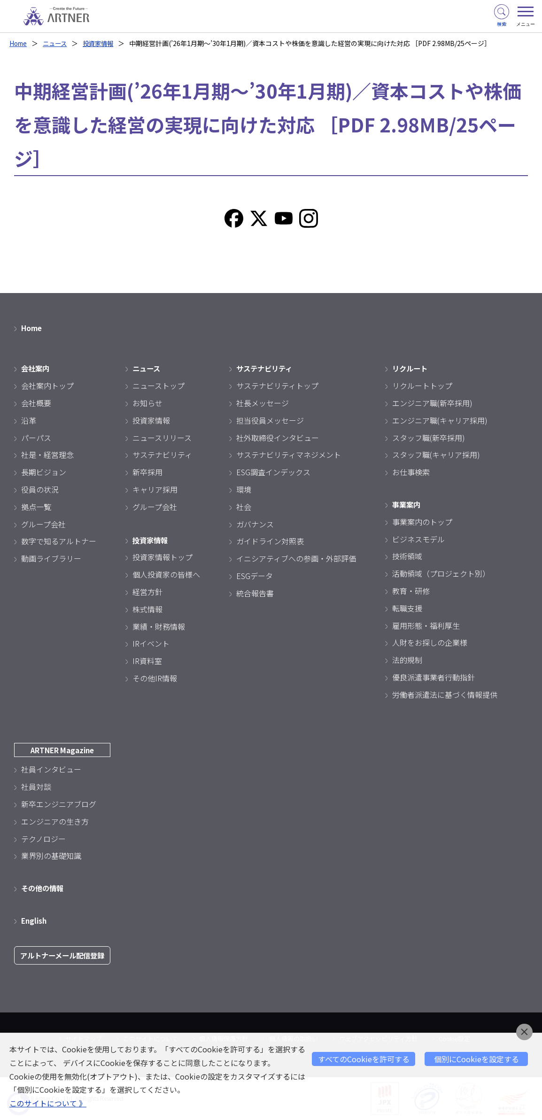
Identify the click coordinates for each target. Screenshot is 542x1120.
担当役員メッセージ (270, 420)
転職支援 (407, 608)
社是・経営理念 (47, 454)
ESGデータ (254, 575)
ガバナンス (255, 524)
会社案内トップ (47, 385)
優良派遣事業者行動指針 (433, 677)
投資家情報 (102, 43)
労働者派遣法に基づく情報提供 (444, 694)
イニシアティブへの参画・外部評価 (296, 558)
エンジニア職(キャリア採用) (440, 420)
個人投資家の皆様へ (166, 574)
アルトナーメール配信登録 (65, 955)
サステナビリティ (162, 454)
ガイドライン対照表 (270, 541)
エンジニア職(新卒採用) (432, 403)
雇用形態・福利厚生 (426, 625)
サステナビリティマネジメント (288, 454)
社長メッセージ (262, 403)
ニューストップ (158, 385)
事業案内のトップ (422, 521)
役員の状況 (40, 489)
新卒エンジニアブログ (58, 804)
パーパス (36, 437)
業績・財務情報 (158, 626)
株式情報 (147, 609)
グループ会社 (43, 524)
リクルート (411, 368)
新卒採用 (147, 472)
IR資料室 (147, 660)
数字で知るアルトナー (58, 541)
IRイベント (151, 643)
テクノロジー (43, 838)
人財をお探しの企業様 (429, 642)
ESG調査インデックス (273, 472)
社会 (243, 506)
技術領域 (407, 556)
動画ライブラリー (51, 558)
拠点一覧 (36, 506)
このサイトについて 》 (47, 1103)
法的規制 (407, 659)
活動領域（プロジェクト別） (441, 573)
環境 (243, 489)
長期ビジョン (43, 472)
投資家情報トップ (162, 557)
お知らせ (147, 403)
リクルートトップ (422, 385)
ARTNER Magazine (65, 750)
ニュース (57, 43)
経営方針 (147, 591)
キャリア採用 (155, 489)
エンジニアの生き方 (55, 821)
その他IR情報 (154, 678)
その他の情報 (43, 888)
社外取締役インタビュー (277, 437)
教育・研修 (411, 590)
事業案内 (407, 504)
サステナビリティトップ (277, 385)
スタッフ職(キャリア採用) (436, 454)
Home (19, 43)
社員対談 (36, 786)
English (34, 920)
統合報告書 (255, 593)
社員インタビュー (51, 769)
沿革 (28, 420)
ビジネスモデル (418, 539)
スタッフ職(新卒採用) (428, 437)
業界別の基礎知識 (51, 855)
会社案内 (36, 368)
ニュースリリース (162, 437)
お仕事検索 (411, 472)
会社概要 (36, 403)
